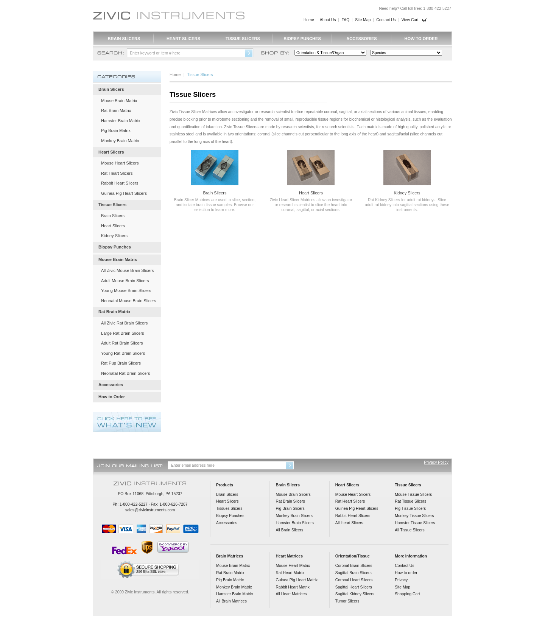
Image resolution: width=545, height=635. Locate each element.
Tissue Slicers (243, 38)
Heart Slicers (183, 38)
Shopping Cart (407, 594)
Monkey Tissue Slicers (414, 516)
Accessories (361, 38)
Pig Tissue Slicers (410, 508)
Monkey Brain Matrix (120, 140)
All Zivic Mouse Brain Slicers (127, 270)
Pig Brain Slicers (290, 508)
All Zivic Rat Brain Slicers (124, 323)
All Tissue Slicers (410, 530)
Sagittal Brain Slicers (353, 573)
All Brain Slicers (289, 530)
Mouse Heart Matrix (293, 566)
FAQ (345, 20)
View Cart (410, 20)
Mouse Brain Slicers (293, 494)
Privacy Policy (436, 462)
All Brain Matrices (231, 601)
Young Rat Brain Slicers (123, 353)
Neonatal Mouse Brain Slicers (128, 300)
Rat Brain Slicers (290, 501)
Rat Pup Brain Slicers (121, 363)
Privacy (401, 580)
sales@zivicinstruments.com (150, 510)
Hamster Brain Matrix (120, 120)
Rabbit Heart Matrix (293, 587)
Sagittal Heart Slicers (353, 587)
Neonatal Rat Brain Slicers (125, 373)
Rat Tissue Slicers (410, 501)
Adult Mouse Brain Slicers (125, 280)
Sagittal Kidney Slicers (354, 594)
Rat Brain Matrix (116, 110)
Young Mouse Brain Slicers (126, 290)
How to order (406, 573)
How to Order (421, 38)
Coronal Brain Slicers (353, 566)
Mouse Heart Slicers (120, 163)
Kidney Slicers (407, 193)
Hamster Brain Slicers (294, 523)
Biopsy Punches (302, 38)
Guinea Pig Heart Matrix (297, 580)
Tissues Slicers (229, 508)
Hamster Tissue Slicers (415, 523)
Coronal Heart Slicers (354, 580)
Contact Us (386, 20)
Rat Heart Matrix (290, 573)
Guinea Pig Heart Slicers (124, 193)
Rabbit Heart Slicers (119, 183)
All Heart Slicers (349, 523)
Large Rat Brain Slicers (122, 333)
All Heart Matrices (291, 594)
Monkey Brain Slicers (294, 516)
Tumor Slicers (347, 601)
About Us (328, 20)
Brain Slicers (124, 38)
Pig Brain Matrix (116, 130)
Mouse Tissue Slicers (413, 494)
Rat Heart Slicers (117, 173)
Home (309, 20)
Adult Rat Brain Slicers (122, 343)
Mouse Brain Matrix (119, 100)
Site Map (363, 20)
